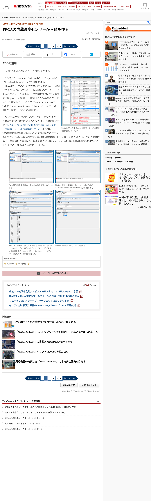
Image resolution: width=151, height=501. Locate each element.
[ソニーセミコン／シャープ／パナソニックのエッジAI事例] (41, 301)
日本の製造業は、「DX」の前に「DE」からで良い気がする (134, 189)
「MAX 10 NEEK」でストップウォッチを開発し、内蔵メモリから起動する (56, 331)
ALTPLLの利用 (52, 273)
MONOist (5, 17)
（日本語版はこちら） (29, 129)
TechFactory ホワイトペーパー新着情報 (21, 401)
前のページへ (33, 46)
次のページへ (69, 46)
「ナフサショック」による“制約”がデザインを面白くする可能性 (134, 177)
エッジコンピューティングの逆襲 (119, 162)
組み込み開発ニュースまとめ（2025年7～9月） (25, 429)
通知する (34, 54)
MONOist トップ (89, 385)
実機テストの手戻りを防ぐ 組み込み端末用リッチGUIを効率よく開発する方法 (40, 407)
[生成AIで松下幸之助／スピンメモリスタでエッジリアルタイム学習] (45, 291)
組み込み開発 (15, 17)
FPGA (32, 264)
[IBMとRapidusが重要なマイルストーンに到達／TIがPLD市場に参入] (46, 296)
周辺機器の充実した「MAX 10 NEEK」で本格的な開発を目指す (50, 361)
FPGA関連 (22, 264)
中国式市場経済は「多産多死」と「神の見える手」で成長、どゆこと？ (135, 200)
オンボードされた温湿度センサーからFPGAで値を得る (45, 322)
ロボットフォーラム (113, 158)
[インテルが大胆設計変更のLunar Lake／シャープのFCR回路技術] (44, 305)
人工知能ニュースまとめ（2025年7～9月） (23, 423)
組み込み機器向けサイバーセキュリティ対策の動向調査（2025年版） (35, 412)
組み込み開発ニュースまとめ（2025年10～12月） (26, 418)
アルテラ (10, 264)
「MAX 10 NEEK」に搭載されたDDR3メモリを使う (43, 341)
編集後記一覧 (145, 207)
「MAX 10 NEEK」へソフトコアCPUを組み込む (41, 351)
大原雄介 (86, 39)
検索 (148, 22)
